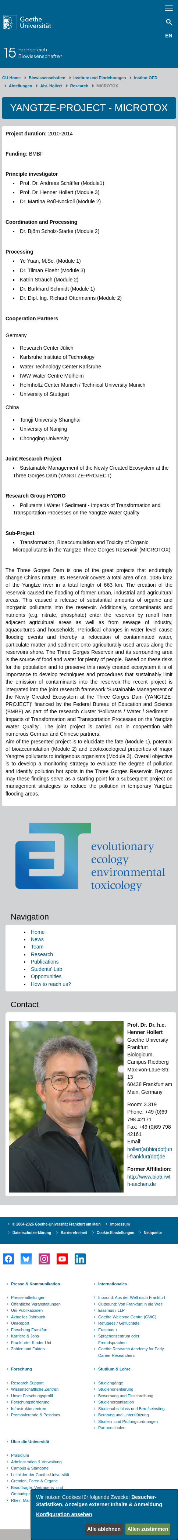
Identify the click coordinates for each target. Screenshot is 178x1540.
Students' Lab (46, 969)
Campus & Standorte (30, 1468)
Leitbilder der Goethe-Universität (40, 1474)
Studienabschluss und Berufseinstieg (131, 1408)
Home (37, 932)
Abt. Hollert (51, 86)
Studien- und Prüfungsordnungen (128, 1421)
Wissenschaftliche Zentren (34, 1389)
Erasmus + (108, 1330)
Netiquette (153, 1233)
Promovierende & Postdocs (35, 1415)
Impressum (120, 1224)
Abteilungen (20, 86)
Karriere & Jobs (25, 1336)
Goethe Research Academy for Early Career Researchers (131, 1352)
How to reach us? (51, 984)
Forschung (21, 1369)
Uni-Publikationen (27, 1310)
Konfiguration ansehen (64, 1514)
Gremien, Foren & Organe (34, 1481)
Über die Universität (30, 1441)
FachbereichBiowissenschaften (40, 52)
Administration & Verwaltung (36, 1462)
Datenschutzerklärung (32, 1233)
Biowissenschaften (47, 78)
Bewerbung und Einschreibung (125, 1396)
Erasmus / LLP (111, 1310)
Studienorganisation (116, 1402)
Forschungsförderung (30, 1402)
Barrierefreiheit (74, 1233)
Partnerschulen (111, 1428)
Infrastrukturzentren (28, 1408)
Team (37, 947)
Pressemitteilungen (28, 1297)
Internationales (112, 1284)
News (37, 939)
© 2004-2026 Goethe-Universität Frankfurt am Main (57, 1224)
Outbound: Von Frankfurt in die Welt (130, 1304)
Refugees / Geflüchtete (119, 1323)
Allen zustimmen (147, 1529)
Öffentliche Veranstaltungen (36, 1304)
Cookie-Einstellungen (115, 1233)
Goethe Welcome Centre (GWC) (127, 1317)
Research (79, 86)
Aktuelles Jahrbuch (28, 1317)
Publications (45, 962)
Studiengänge (110, 1383)
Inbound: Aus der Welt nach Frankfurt (131, 1297)
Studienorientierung (115, 1389)
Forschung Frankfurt (29, 1330)
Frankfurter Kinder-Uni (31, 1342)
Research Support (27, 1383)
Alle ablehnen (104, 1529)
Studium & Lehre (114, 1369)
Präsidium (20, 1455)
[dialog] (104, 1515)
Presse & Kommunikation (35, 1284)
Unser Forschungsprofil (32, 1396)
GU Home (11, 78)
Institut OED (145, 78)
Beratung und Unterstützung (123, 1415)
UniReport (20, 1323)
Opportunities (46, 976)
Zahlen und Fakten (28, 1349)
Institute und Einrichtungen (100, 78)
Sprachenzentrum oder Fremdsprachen (118, 1339)
